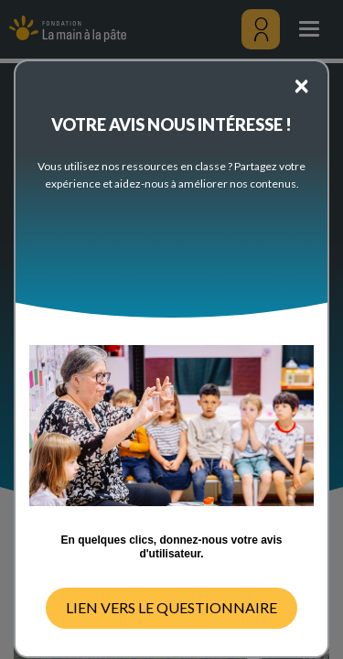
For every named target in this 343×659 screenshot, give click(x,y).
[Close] (301, 84)
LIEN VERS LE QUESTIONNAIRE (171, 607)
